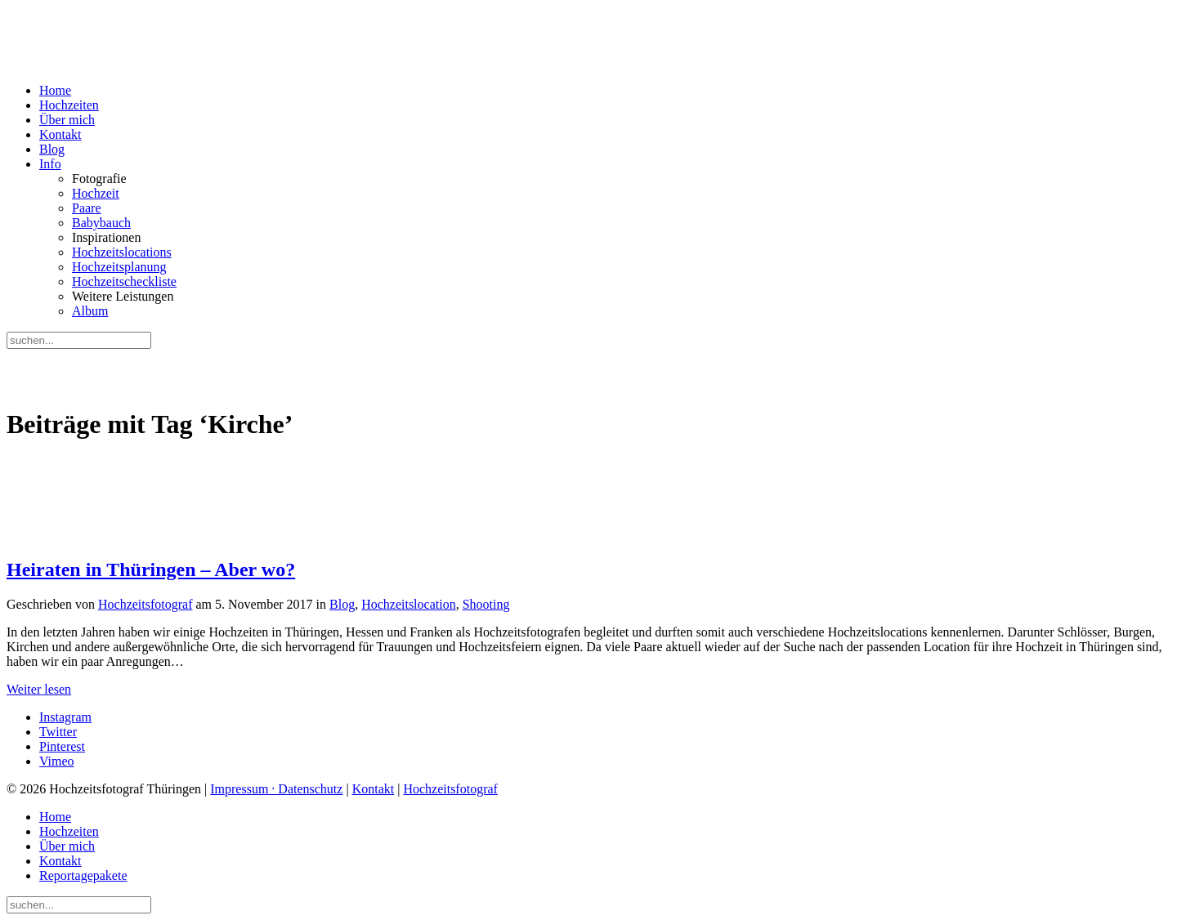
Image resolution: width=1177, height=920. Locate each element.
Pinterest (62, 746)
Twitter (58, 732)
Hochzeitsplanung (119, 267)
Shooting (486, 604)
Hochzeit (95, 193)
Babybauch (101, 223)
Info (50, 164)
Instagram (65, 717)
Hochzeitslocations (122, 252)
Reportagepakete (83, 875)
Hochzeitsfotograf (145, 604)
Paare (86, 208)
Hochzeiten (69, 105)
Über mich (67, 120)
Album (90, 311)
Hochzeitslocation (408, 604)
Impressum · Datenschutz (276, 789)
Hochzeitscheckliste (124, 281)
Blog (52, 149)
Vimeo (56, 761)
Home (55, 90)
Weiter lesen (39, 689)
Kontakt (60, 134)
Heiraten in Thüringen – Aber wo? (151, 569)
